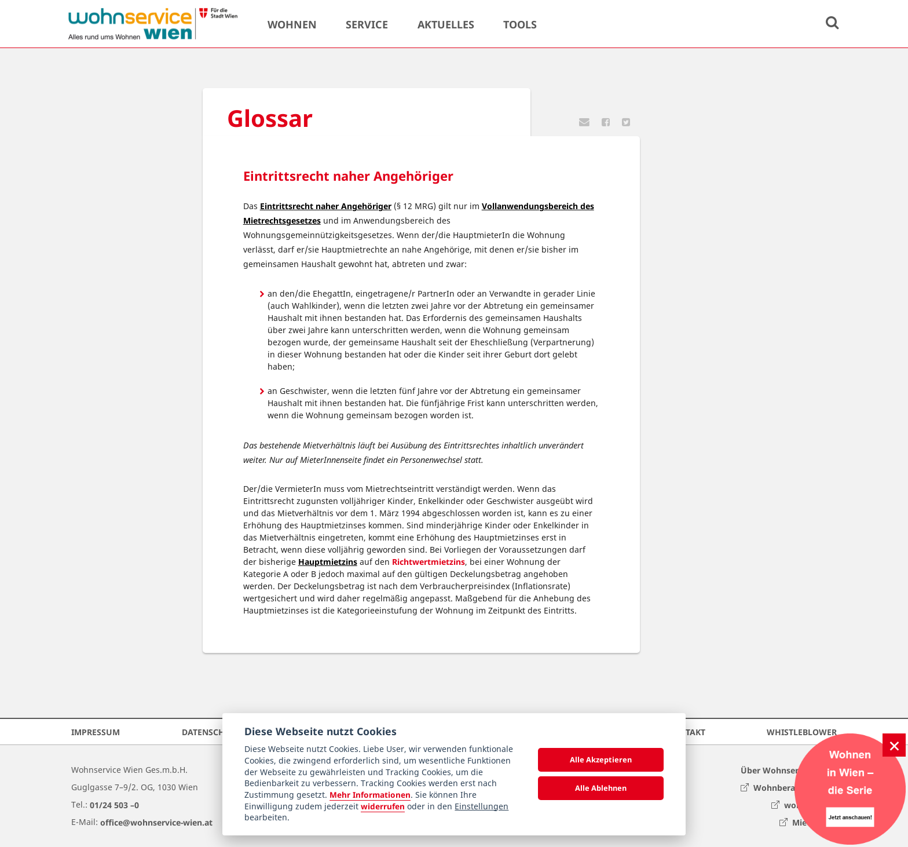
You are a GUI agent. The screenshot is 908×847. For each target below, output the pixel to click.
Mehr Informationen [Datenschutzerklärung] (370, 794)
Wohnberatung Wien (789, 787)
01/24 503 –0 (114, 804)
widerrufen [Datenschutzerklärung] (383, 806)
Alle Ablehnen (601, 788)
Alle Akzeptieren (601, 759)
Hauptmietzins (327, 561)
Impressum (95, 731)
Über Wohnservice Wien (789, 769)
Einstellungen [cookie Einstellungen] (481, 806)
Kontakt (686, 731)
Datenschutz (211, 731)
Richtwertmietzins (428, 561)
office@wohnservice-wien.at (156, 821)
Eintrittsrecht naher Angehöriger (325, 205)
